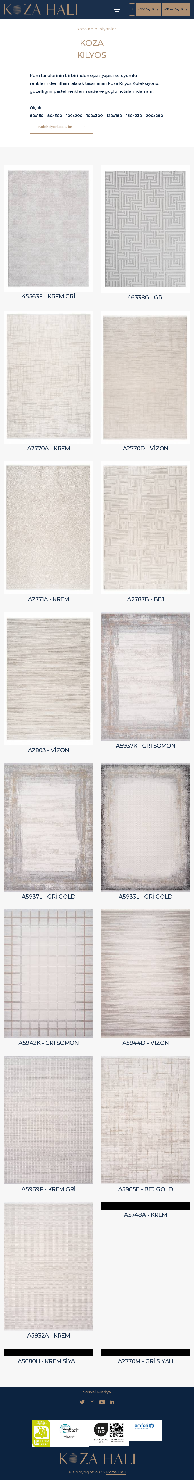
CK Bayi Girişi (148, 9)
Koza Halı (116, 1463)
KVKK (39, 1475)
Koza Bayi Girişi (176, 9)
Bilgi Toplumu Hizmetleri (76, 1475)
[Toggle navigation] (117, 10)
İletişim (115, 1475)
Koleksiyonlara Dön (61, 127)
